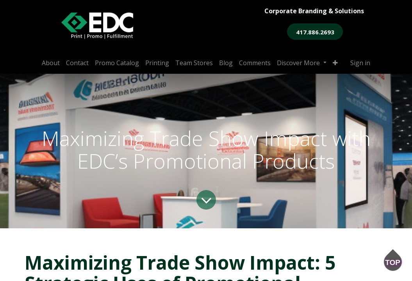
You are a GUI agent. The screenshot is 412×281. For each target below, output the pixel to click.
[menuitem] (51, 63)
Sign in (360, 63)
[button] (335, 63)
